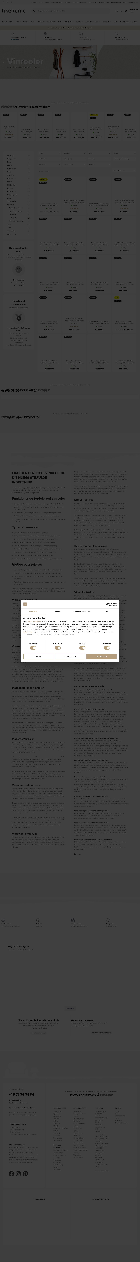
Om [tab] (107, 611)
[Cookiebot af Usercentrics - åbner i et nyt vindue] (107, 604)
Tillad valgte (70, 657)
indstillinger (28, 632)
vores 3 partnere (34, 621)
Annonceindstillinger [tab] (82, 611)
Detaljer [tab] (58, 611)
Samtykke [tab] (33, 611)
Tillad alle (101, 657)
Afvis (38, 657)
